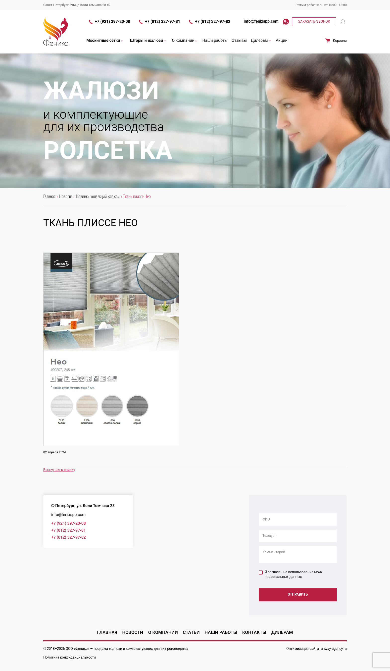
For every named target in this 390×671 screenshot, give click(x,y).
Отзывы (239, 40)
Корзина (336, 40)
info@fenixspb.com (258, 21)
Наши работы (215, 40)
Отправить (298, 594)
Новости (132, 632)
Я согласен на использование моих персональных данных (291, 574)
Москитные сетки (105, 40)
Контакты (254, 632)
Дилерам (261, 40)
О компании (185, 40)
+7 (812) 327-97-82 (209, 22)
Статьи (191, 632)
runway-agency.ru (333, 649)
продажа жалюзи (108, 649)
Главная (107, 632)
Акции (282, 40)
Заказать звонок (314, 21)
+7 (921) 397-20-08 (109, 22)
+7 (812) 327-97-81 (159, 22)
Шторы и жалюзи (148, 40)
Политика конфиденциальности (69, 657)
